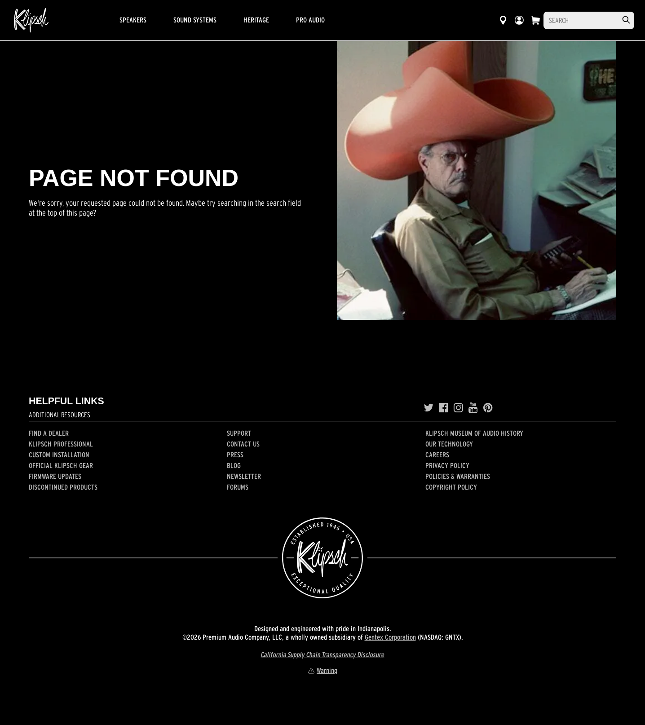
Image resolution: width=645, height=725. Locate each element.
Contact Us (243, 444)
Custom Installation (59, 455)
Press (235, 455)
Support (239, 433)
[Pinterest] (488, 408)
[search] (626, 20)
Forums (237, 487)
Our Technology (449, 444)
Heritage (256, 20)
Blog (234, 465)
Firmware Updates (55, 476)
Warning (322, 670)
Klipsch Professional (61, 444)
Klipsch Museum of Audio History (474, 433)
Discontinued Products (63, 487)
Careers (437, 455)
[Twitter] (428, 408)
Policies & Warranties (457, 476)
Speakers (132, 20)
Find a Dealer (49, 433)
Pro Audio (310, 20)
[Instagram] (458, 408)
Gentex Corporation (390, 637)
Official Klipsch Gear (61, 465)
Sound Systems (194, 20)
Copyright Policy (451, 487)
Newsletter (244, 476)
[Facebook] (443, 408)
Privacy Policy (447, 465)
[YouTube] (473, 408)
